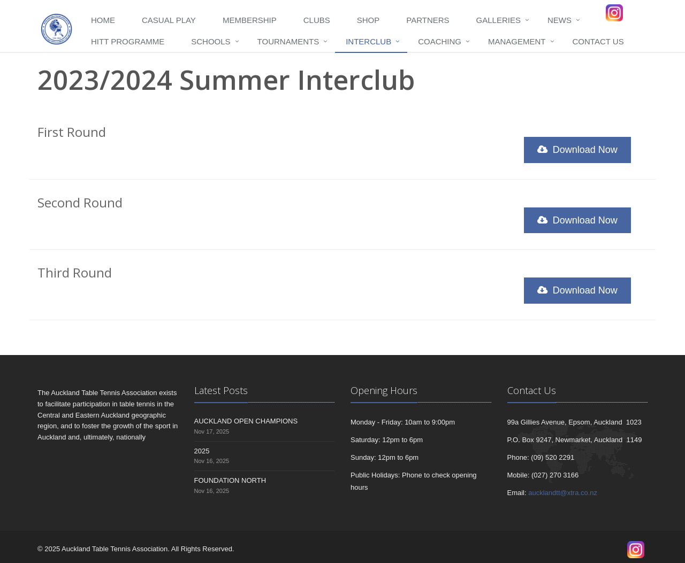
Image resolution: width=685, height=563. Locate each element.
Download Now (577, 149)
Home (103, 20)
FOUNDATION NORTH (230, 480)
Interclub (368, 41)
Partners (427, 20)
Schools (210, 41)
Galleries (498, 20)
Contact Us (598, 41)
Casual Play (169, 20)
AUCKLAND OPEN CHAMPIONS (246, 421)
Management (517, 41)
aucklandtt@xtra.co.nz (562, 493)
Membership (250, 20)
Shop (368, 20)
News (559, 20)
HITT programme (127, 41)
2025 (202, 451)
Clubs (316, 20)
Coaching (439, 41)
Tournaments (288, 41)
